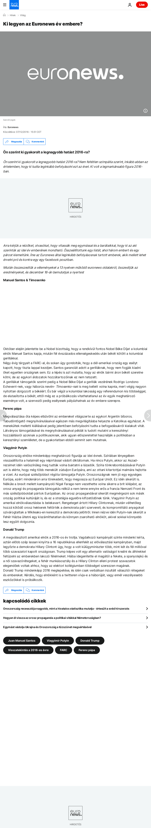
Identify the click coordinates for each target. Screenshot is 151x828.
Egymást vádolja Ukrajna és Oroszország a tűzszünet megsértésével (47, 627)
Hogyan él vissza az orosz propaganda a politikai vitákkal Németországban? (52, 617)
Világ (23, 15)
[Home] (4, 15)
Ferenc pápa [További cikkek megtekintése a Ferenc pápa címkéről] (87, 650)
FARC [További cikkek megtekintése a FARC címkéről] (63, 650)
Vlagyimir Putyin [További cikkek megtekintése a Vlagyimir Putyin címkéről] (58, 640)
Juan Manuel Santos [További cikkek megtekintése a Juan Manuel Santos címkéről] (21, 640)
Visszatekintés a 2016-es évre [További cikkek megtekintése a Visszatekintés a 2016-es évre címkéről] (28, 650)
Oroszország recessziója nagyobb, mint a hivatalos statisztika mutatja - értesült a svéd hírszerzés (66, 608)
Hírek (13, 15)
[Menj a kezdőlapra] (14, 4)
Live (142, 4)
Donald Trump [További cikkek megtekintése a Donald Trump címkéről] (89, 640)
